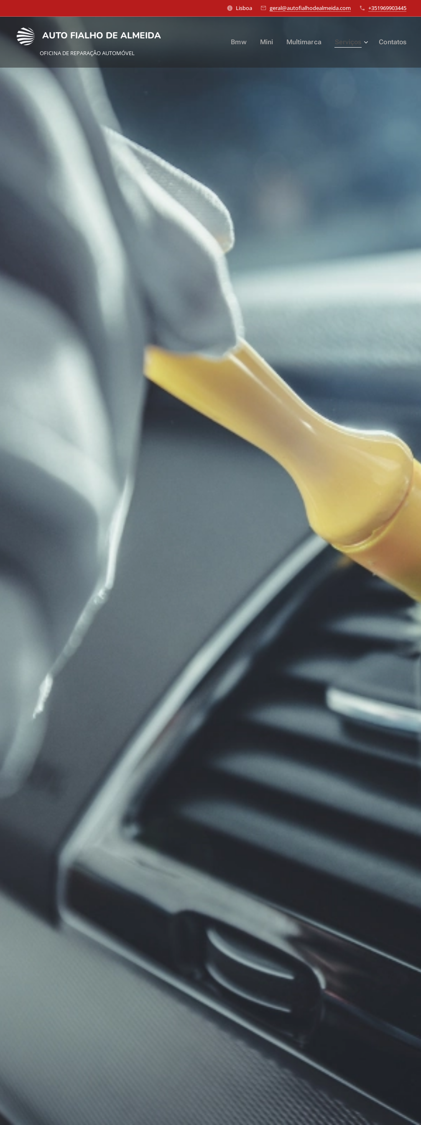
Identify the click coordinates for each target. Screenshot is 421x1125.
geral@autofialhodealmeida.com (310, 8)
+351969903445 (387, 8)
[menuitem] (243, 42)
